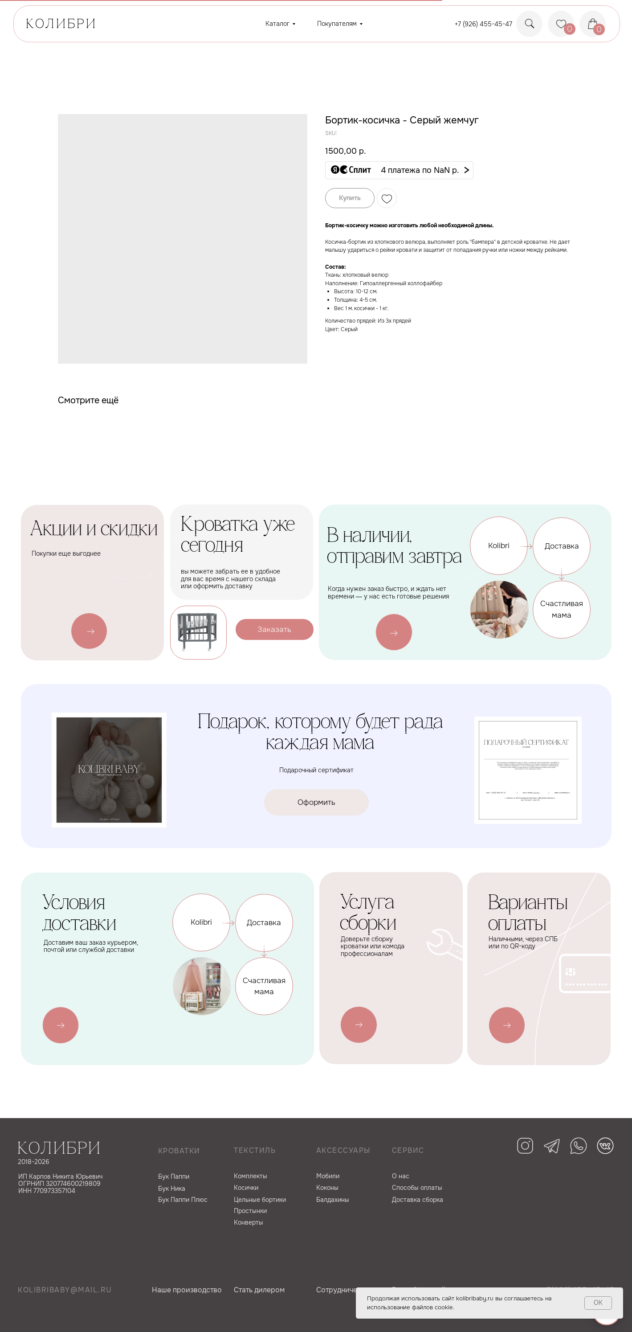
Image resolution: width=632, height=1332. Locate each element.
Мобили (327, 1176)
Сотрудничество (344, 1290)
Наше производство (187, 1290)
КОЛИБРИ (61, 24)
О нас (400, 1176)
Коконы (327, 1188)
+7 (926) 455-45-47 (483, 24)
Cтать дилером (259, 1290)
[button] (399, 170)
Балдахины (332, 1200)
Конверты (248, 1222)
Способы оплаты (417, 1188)
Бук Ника (171, 1188)
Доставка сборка (417, 1200)
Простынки (250, 1211)
